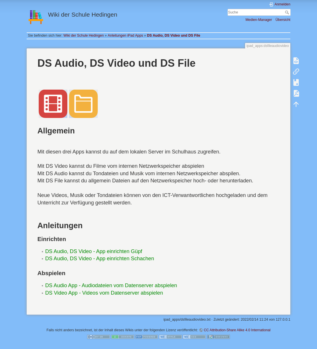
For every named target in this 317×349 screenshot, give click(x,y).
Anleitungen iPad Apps (125, 35)
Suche (287, 12)
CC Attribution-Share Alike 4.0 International (237, 330)
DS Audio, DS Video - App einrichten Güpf (93, 251)
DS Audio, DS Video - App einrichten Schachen (99, 258)
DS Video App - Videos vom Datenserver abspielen (104, 293)
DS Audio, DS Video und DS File (173, 35)
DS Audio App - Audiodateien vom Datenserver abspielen (111, 285)
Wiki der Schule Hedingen (83, 35)
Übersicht (282, 20)
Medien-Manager (258, 20)
